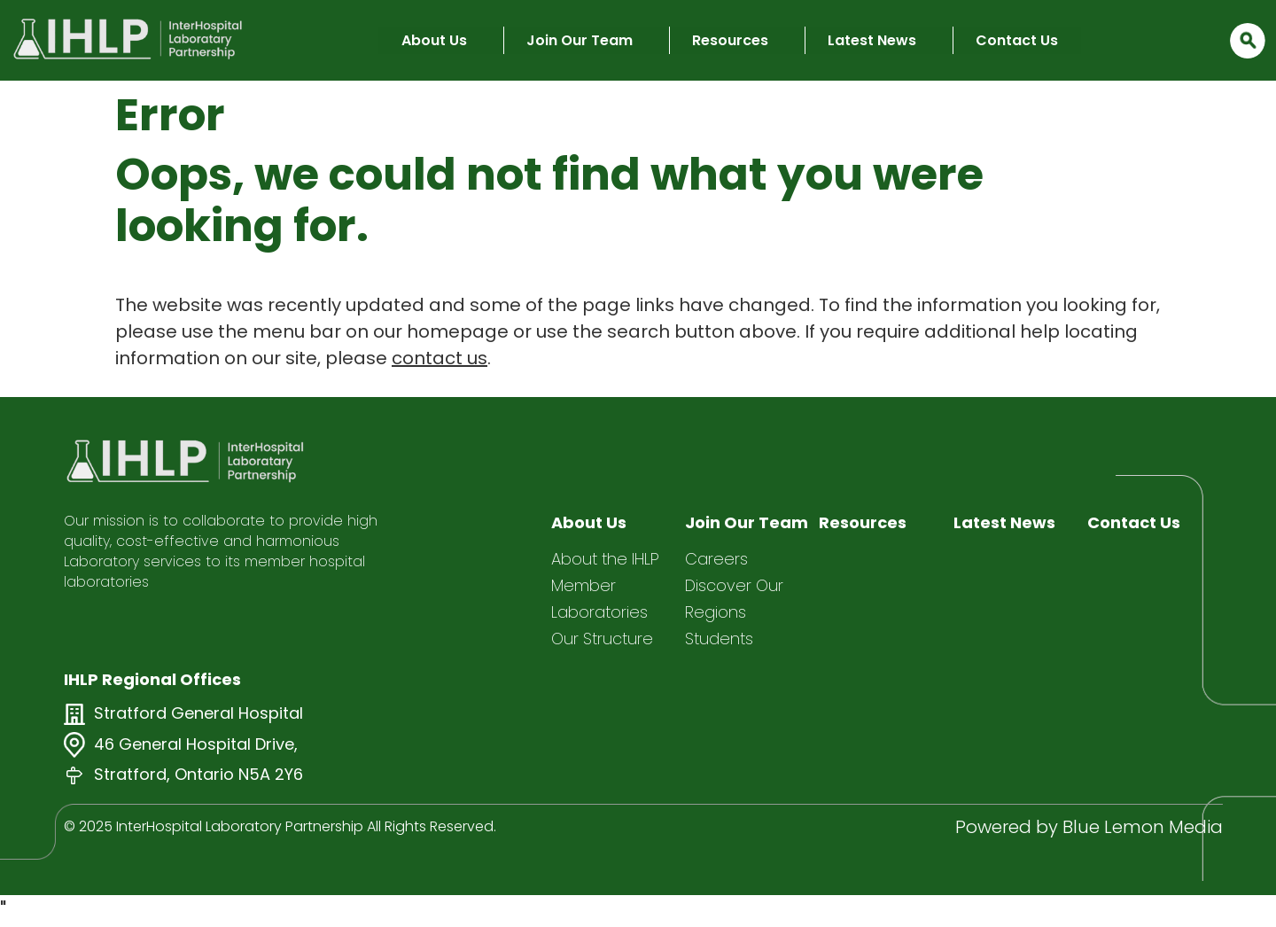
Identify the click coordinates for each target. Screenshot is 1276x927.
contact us (439, 358)
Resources (730, 40)
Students (719, 638)
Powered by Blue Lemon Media (1089, 826)
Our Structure (602, 638)
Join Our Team (579, 40)
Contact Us (1017, 40)
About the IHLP (605, 559)
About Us (434, 40)
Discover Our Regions (734, 598)
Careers (716, 559)
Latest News (872, 40)
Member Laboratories (599, 598)
